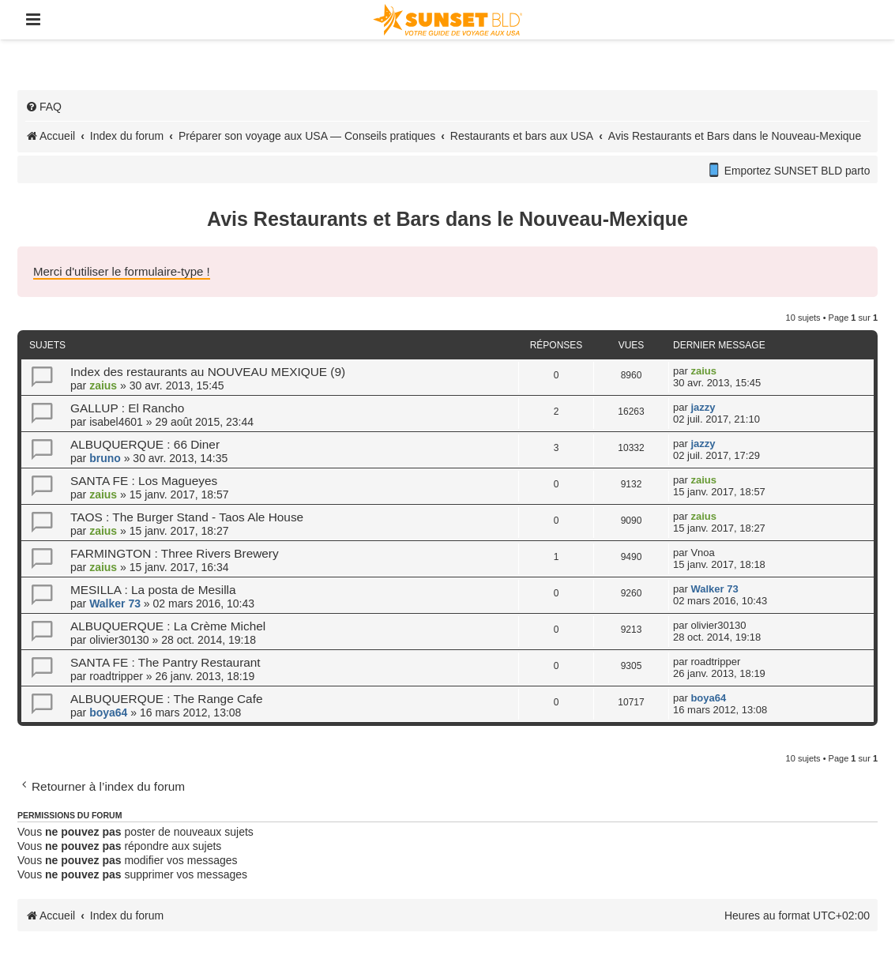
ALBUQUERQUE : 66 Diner (145, 444)
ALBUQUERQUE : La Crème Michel (167, 626)
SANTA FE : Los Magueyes (143, 480)
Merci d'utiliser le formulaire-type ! (121, 271)
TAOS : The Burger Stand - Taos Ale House (186, 517)
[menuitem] (43, 106)
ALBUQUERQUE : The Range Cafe (166, 698)
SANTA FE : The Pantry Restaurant (165, 662)
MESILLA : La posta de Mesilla (153, 589)
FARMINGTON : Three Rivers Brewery (174, 553)
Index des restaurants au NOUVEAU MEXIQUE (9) (207, 371)
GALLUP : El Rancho (127, 408)
